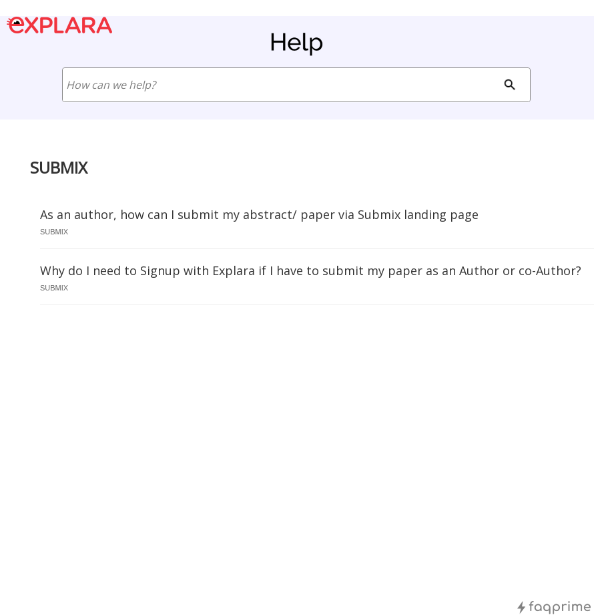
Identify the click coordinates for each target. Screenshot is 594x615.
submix (54, 232)
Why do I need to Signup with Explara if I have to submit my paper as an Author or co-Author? (310, 270)
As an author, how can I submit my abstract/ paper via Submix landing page (259, 214)
